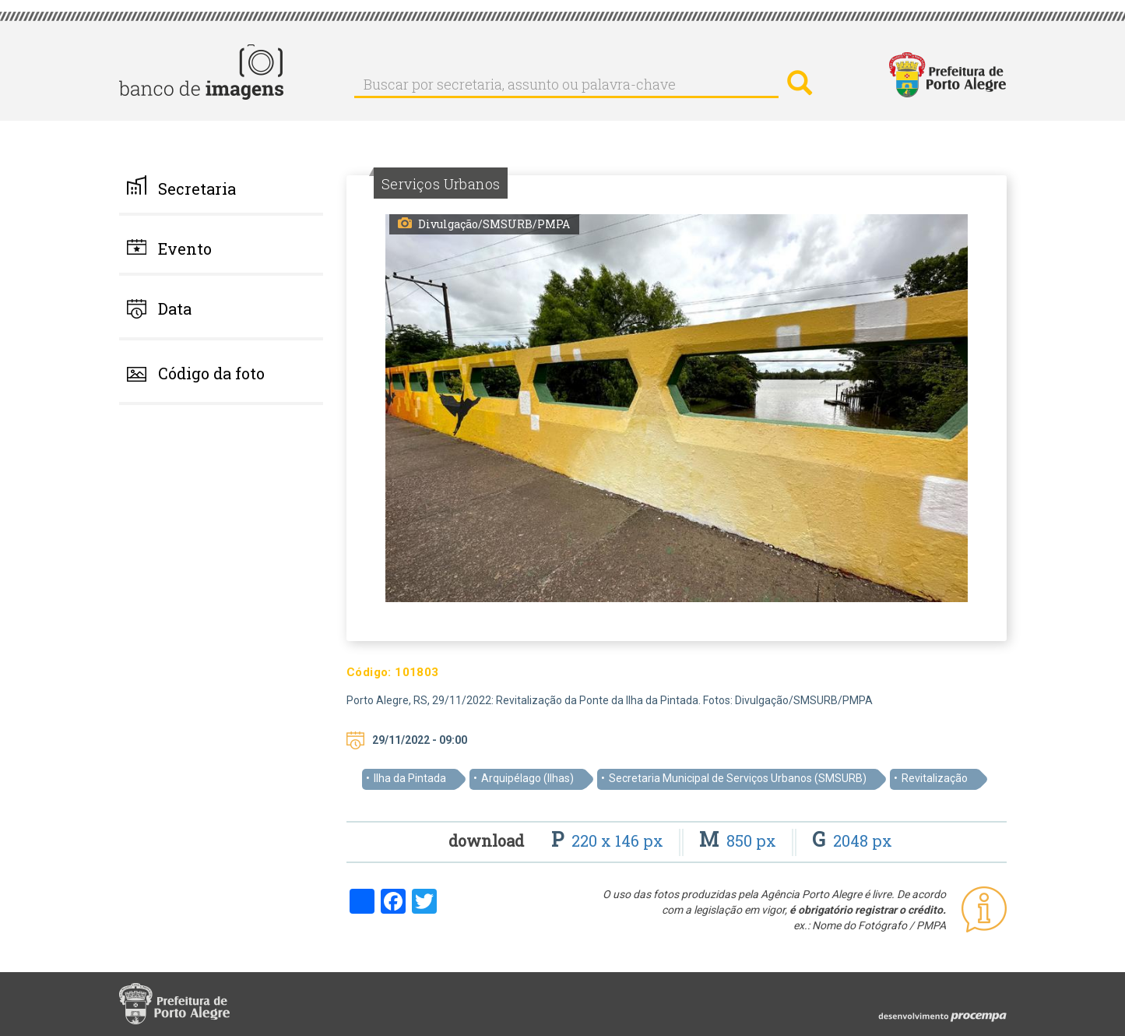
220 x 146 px (609, 840)
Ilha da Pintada (410, 778)
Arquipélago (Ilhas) (527, 778)
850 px (739, 840)
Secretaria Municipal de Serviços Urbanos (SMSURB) (738, 778)
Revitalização (935, 778)
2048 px (852, 840)
